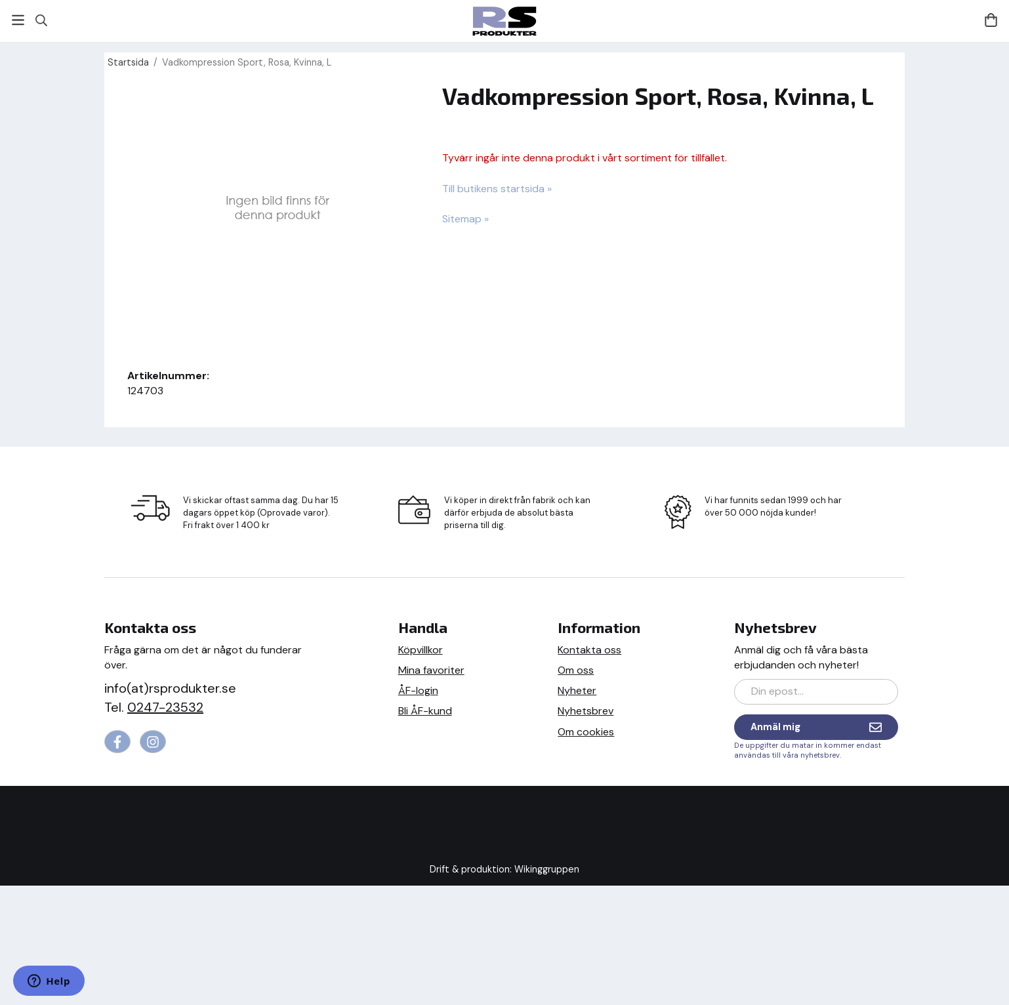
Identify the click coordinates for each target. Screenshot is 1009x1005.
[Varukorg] (990, 20)
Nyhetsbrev (585, 711)
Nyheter (577, 690)
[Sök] (41, 20)
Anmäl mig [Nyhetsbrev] (816, 727)
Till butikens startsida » (497, 188)
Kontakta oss (589, 650)
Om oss (576, 670)
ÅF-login (418, 690)
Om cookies (586, 732)
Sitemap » (465, 219)
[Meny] (18, 20)
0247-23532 (165, 707)
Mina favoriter (431, 670)
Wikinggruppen (546, 869)
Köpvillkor (420, 650)
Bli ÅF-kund (425, 711)
